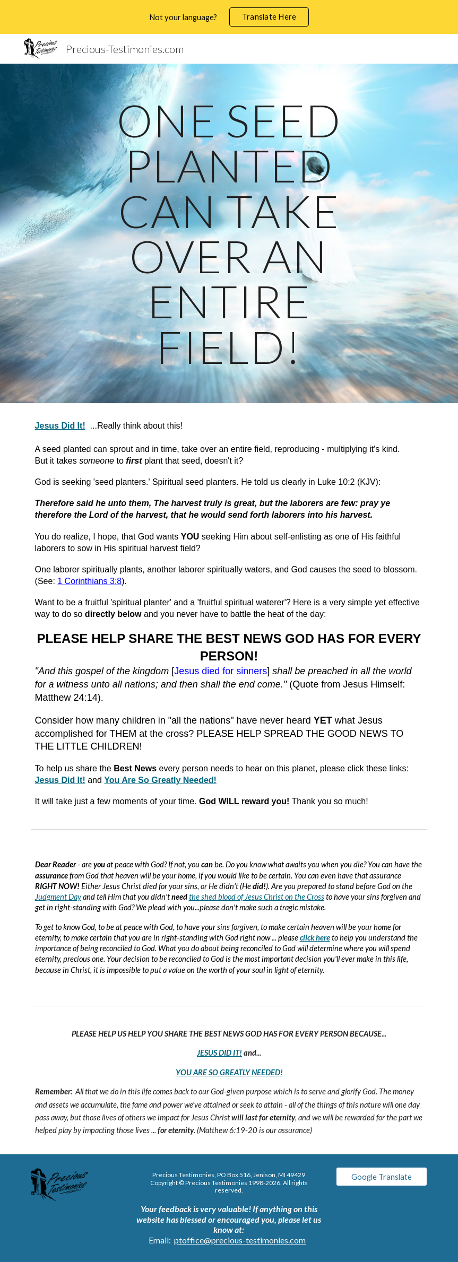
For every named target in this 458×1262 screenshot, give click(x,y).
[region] (229, 17)
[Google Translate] (381, 1176)
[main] (228, 233)
